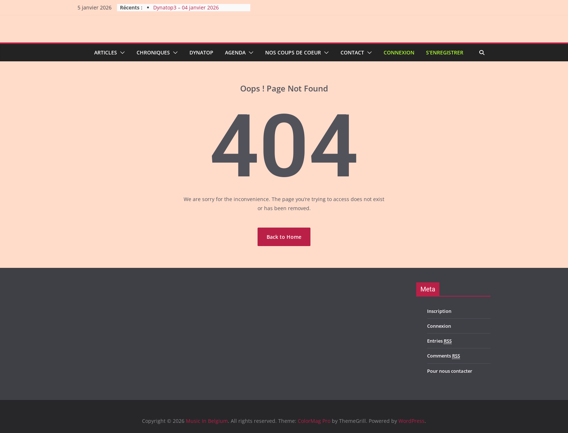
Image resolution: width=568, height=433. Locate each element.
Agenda (235, 52)
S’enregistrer (444, 52)
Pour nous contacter (449, 371)
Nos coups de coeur (293, 52)
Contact (352, 52)
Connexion (399, 52)
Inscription (439, 311)
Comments (443, 355)
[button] (121, 53)
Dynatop (201, 52)
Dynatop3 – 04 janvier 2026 (186, 7)
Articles (105, 52)
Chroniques (153, 52)
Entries (439, 341)
